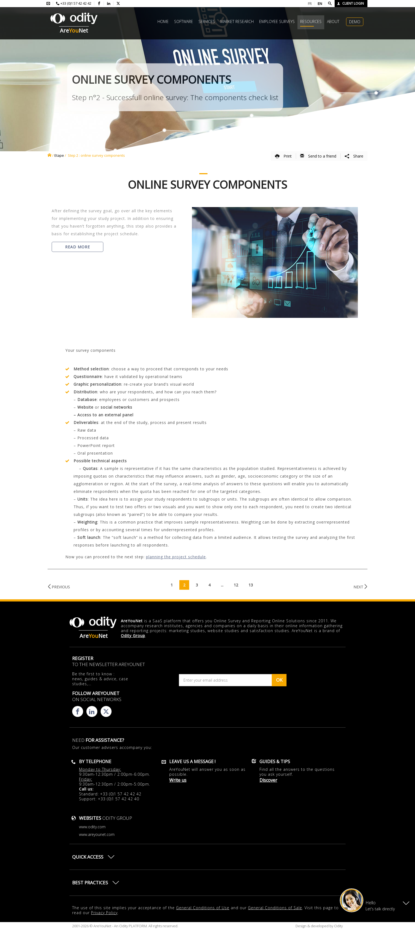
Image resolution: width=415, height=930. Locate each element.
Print (283, 156)
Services (206, 21)
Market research (237, 21)
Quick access (87, 857)
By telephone (95, 761)
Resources (311, 21)
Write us (177, 780)
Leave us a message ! (192, 761)
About (333, 21)
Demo (354, 21)
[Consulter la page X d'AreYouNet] (118, 3)
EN (320, 3)
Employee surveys (277, 21)
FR (310, 3)
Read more (77, 246)
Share (354, 156)
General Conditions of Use (202, 907)
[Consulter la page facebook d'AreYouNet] (99, 3)
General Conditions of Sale (275, 907)
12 (236, 585)
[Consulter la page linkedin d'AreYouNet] (108, 3)
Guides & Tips (274, 761)
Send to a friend (318, 156)
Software (183, 21)
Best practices (90, 882)
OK (279, 680)
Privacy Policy (104, 912)
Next (358, 586)
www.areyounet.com (97, 834)
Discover (268, 780)
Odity (338, 925)
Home (163, 21)
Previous (61, 586)
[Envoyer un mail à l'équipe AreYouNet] (48, 3)
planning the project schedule (176, 556)
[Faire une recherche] (330, 3)
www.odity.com (92, 826)
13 (251, 585)
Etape (59, 155)
